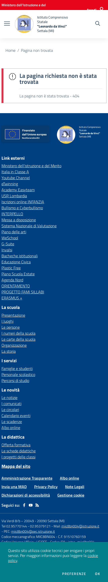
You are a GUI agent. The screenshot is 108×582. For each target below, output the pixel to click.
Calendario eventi (15, 416)
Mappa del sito (15, 466)
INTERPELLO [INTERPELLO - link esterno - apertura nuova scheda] (12, 214)
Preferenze (74, 573)
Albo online (10, 428)
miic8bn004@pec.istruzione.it (33, 531)
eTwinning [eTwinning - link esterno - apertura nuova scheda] (9, 184)
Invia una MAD (14, 487)
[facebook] (24, 505)
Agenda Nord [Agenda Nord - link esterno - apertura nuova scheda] (12, 280)
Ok (97, 573)
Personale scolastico (18, 374)
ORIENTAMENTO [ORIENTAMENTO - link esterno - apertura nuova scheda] (15, 286)
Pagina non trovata (37, 50)
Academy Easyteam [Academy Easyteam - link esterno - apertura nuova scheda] (18, 190)
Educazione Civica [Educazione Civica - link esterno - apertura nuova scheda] (16, 262)
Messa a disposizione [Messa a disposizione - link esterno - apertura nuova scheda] (18, 220)
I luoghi (7, 321)
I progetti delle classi (18, 457)
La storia (8, 351)
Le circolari (10, 410)
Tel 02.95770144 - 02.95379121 (26, 526)
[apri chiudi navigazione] (7, 24)
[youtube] (30, 505)
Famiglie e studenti (17, 368)
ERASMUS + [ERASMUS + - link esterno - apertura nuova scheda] (11, 298)
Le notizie (9, 398)
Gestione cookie (70, 495)
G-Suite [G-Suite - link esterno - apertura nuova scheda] (7, 244)
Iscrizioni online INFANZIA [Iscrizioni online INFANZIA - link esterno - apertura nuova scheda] (22, 202)
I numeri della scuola (18, 333)
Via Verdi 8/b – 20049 (18, 520)
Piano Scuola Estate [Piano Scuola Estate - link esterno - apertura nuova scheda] (18, 274)
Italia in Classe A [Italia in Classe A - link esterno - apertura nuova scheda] (15, 172)
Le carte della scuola (18, 339)
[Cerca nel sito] (98, 24)
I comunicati (11, 404)
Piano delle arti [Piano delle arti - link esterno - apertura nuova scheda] (13, 232)
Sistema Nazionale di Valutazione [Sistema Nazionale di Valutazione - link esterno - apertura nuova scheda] (29, 226)
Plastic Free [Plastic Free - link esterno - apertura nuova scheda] (11, 268)
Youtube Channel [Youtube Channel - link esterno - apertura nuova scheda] (15, 178)
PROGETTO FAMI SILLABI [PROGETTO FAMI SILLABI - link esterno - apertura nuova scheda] (22, 292)
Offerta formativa (15, 445)
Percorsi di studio (15, 380)
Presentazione (13, 315)
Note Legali (74, 487)
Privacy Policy (46, 487)
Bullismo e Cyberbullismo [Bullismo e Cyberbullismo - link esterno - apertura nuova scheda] (22, 208)
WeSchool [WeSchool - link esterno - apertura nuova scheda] (9, 238)
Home (10, 50)
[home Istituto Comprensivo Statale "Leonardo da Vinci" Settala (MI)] (43, 24)
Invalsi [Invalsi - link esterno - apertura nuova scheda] (6, 250)
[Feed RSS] (37, 505)
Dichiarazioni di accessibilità (25, 495)
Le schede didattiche (18, 451)
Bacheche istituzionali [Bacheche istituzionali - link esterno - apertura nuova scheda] (19, 256)
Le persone (10, 327)
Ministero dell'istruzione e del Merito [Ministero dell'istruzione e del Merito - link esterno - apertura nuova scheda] (31, 166)
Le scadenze (11, 422)
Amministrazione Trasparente (26, 478)
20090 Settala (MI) (51, 520)
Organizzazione (14, 345)
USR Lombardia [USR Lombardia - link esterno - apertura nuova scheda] (14, 196)
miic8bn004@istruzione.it (80, 526)
